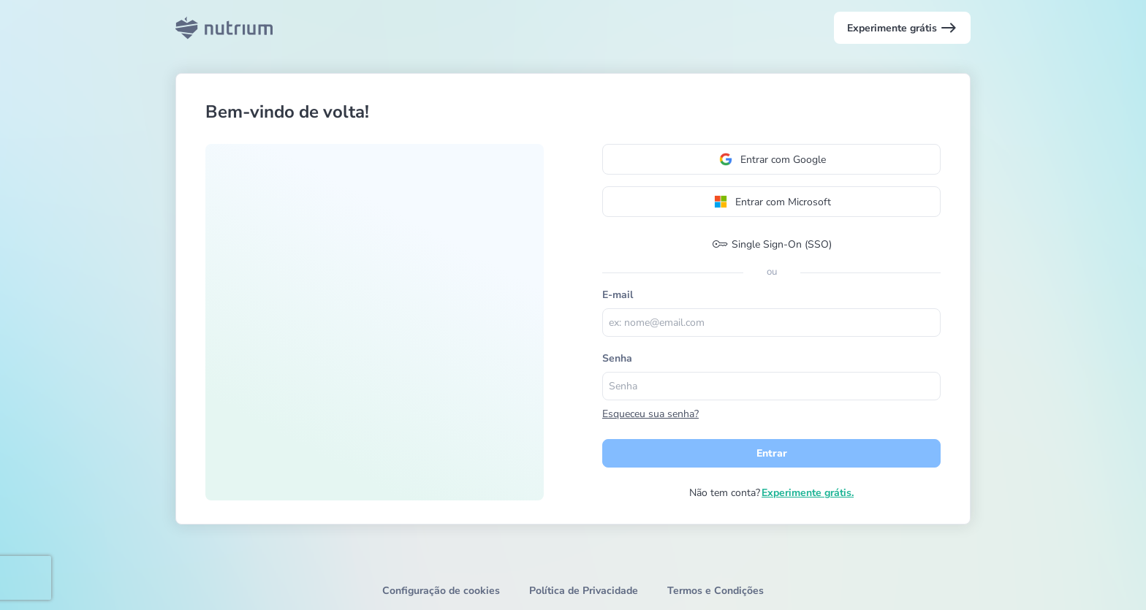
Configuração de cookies (441, 591)
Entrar (771, 453)
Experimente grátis (902, 28)
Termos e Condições (715, 591)
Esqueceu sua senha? (650, 414)
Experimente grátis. (808, 493)
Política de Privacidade (583, 591)
